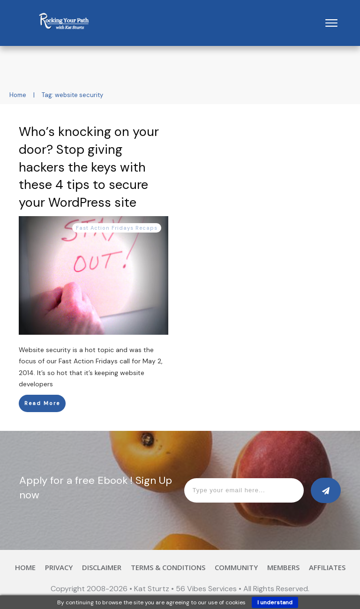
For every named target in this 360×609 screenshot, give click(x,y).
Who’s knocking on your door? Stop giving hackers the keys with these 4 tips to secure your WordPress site (89, 167)
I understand (274, 602)
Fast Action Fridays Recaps (117, 228)
